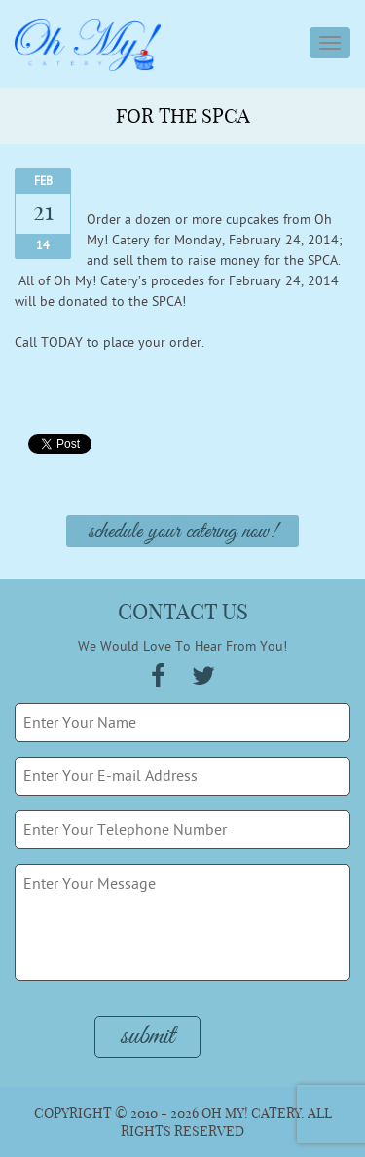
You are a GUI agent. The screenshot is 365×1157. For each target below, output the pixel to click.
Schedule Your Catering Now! (182, 531)
